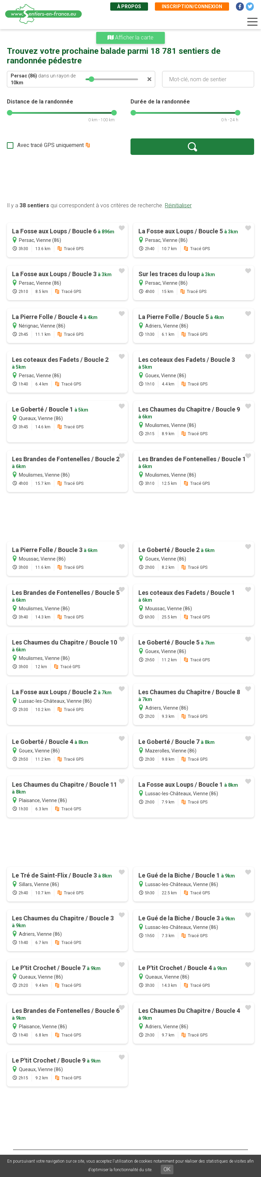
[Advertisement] (130, 178)
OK (167, 1169)
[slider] (91, 79)
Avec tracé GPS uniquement (50, 145)
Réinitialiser (178, 205)
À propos (129, 6)
